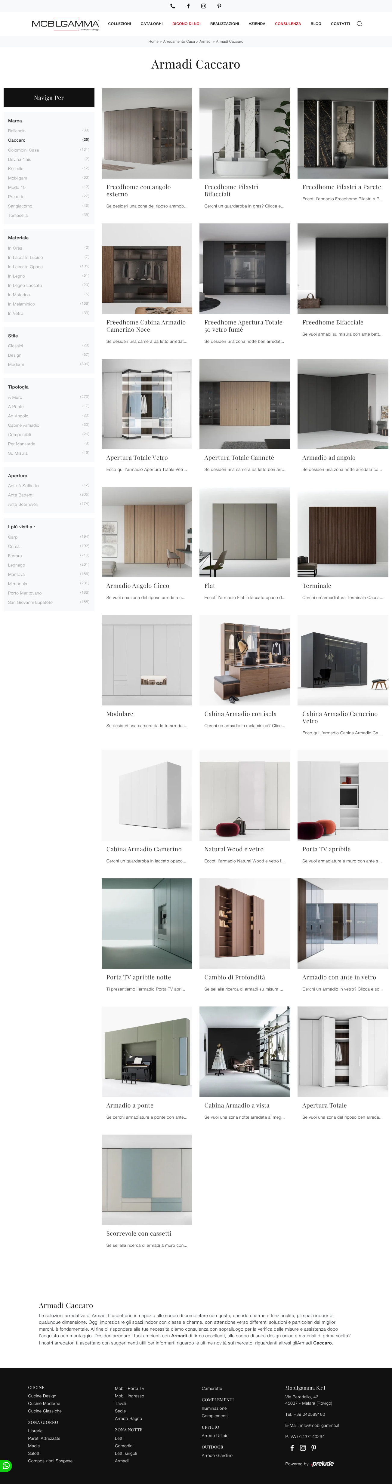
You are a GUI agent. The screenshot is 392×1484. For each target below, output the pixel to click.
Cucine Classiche (45, 1410)
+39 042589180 (309, 1413)
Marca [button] (15, 120)
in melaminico (21, 303)
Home (154, 41)
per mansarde (21, 443)
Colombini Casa (23, 149)
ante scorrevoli (23, 504)
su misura (18, 452)
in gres (15, 247)
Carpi (13, 536)
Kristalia (15, 168)
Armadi (205, 41)
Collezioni (119, 24)
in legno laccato (25, 284)
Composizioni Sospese (50, 1460)
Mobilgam (17, 177)
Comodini (124, 1445)
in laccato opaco (25, 266)
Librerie (35, 1430)
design (14, 355)
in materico (19, 294)
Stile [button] (13, 335)
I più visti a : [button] (21, 527)
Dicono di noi (186, 24)
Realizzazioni (224, 24)
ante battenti (21, 494)
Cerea (14, 545)
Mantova (16, 573)
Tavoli (120, 1403)
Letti (119, 1437)
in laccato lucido (25, 257)
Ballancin (17, 130)
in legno (16, 275)
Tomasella (18, 215)
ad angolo (18, 415)
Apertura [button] (17, 475)
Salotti (34, 1452)
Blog (316, 24)
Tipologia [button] (18, 387)
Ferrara (15, 555)
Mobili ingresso (129, 1395)
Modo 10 (17, 187)
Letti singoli (126, 1452)
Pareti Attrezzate (44, 1437)
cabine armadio (23, 424)
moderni (16, 364)
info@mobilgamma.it (320, 1424)
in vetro (15, 312)
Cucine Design (42, 1395)
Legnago (16, 564)
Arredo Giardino (217, 1455)
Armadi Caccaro (229, 41)
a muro (15, 396)
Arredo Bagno (128, 1418)
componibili (19, 434)
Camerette (212, 1387)
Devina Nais (19, 159)
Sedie (120, 1410)
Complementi (215, 1415)
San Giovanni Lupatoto (30, 601)
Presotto (16, 196)
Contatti (340, 24)
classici (15, 345)
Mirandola (17, 583)
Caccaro (17, 140)
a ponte (16, 406)
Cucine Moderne (44, 1403)
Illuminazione (214, 1407)
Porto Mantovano (25, 592)
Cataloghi (152, 24)
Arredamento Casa (179, 41)
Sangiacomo (20, 205)
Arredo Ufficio (215, 1435)
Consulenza (288, 24)
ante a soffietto (23, 485)
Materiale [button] (18, 238)
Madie (34, 1445)
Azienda (257, 24)
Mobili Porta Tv (129, 1387)
